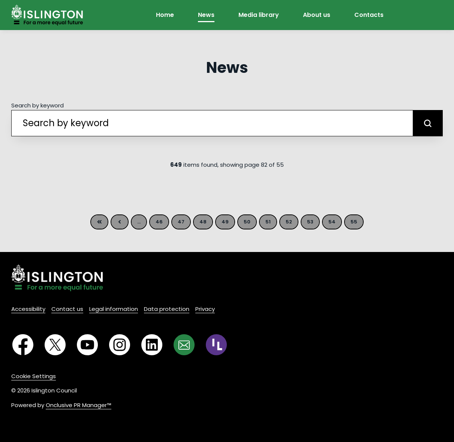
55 (354, 221)
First (99, 222)
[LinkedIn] (151, 344)
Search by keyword (37, 105)
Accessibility (28, 309)
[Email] (184, 344)
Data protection (166, 309)
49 (225, 221)
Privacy (205, 309)
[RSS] (216, 344)
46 (159, 221)
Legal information (113, 309)
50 (247, 221)
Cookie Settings (33, 376)
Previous (119, 222)
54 (332, 221)
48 (203, 221)
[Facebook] (22, 344)
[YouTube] (87, 344)
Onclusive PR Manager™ (78, 405)
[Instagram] (119, 344)
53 (310, 221)
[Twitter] (55, 344)
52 (289, 221)
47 (181, 221)
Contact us (67, 309)
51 (268, 221)
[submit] (428, 123)
